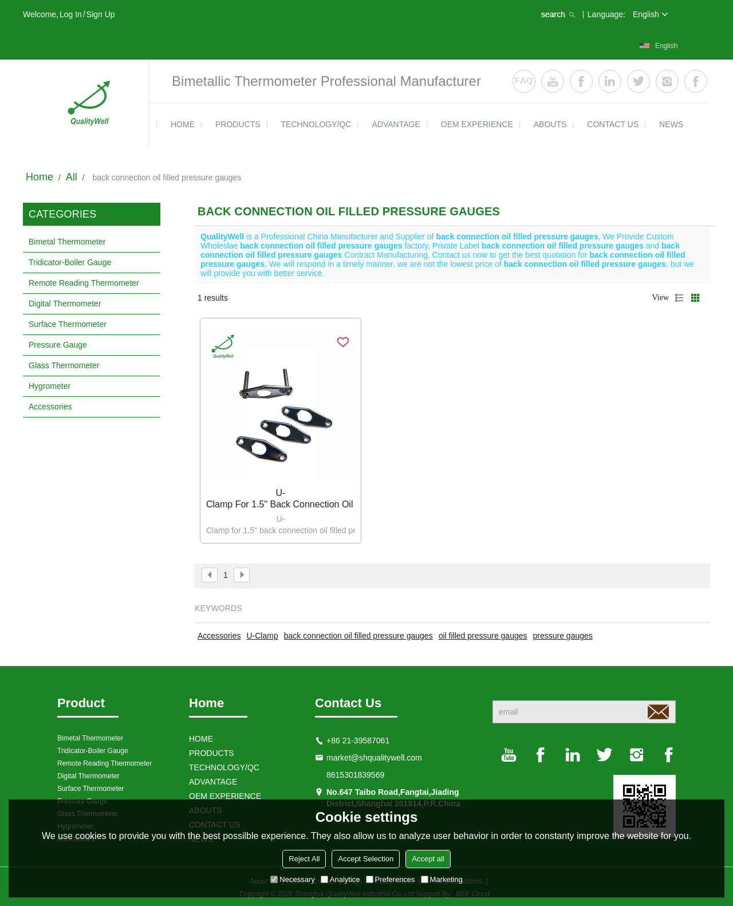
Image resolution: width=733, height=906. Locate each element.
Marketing (442, 879)
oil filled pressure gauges (483, 635)
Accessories (219, 635)
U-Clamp (262, 635)
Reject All (304, 858)
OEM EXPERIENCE (477, 124)
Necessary (292, 879)
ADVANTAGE (396, 124)
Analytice (340, 879)
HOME (183, 124)
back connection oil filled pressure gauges (358, 635)
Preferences (390, 879)
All (71, 177)
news (671, 124)
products (238, 124)
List (679, 298)
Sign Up (100, 14)
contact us (613, 124)
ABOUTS (550, 124)
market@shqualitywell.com (374, 757)
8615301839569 (355, 774)
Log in (71, 14)
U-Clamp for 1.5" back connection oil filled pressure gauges (280, 498)
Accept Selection (365, 858)
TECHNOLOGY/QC (316, 124)
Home (39, 177)
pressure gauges (563, 635)
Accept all (428, 858)
